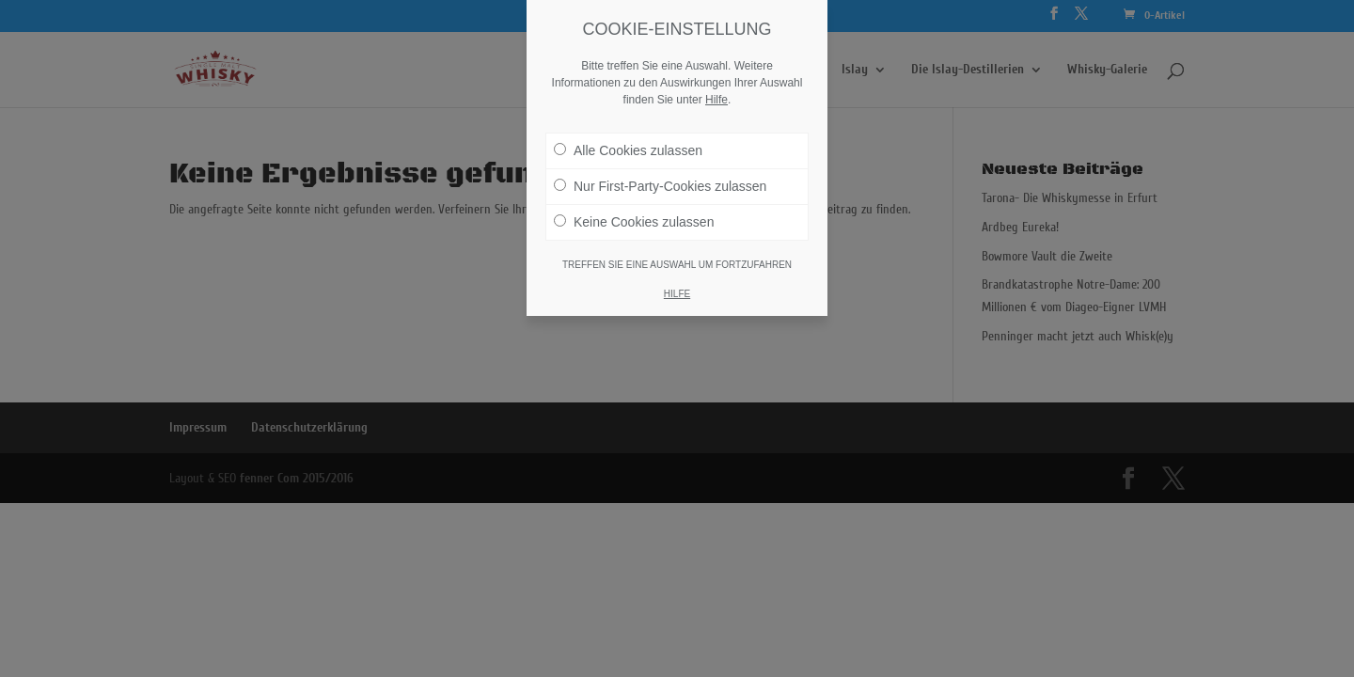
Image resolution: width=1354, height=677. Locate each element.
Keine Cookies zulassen (634, 221)
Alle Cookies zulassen (628, 150)
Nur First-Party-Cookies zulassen (660, 186)
